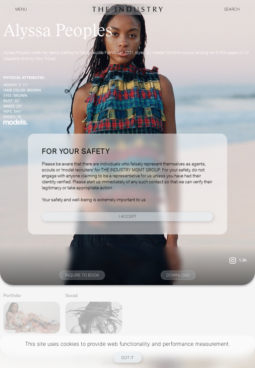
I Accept (127, 216)
